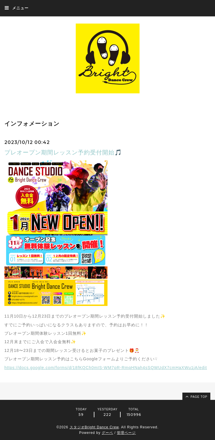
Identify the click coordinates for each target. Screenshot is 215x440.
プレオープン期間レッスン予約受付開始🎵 (63, 152)
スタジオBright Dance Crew (94, 427)
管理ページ (126, 433)
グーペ (107, 433)
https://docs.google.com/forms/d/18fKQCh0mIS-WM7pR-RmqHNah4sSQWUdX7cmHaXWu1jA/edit (105, 367)
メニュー (16, 8)
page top (196, 396)
